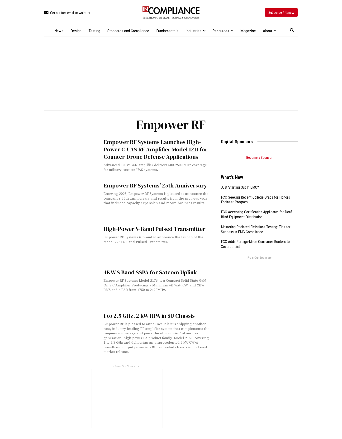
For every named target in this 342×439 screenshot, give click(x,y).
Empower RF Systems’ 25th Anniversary (149, 185)
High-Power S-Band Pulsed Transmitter (148, 228)
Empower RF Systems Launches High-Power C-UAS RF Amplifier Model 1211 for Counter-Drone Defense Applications (156, 148)
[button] (292, 30)
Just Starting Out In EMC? (240, 181)
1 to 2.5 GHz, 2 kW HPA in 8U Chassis (144, 315)
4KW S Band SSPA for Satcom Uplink (145, 271)
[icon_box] (67, 12)
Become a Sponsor (259, 157)
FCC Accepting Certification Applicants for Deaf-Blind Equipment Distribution (257, 208)
